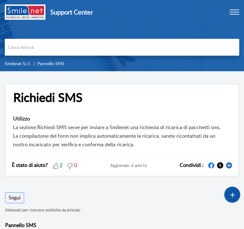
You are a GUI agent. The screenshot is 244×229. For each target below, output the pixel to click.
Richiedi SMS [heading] (47, 98)
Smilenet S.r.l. (17, 63)
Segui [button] (15, 197)
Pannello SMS (50, 63)
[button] (55, 165)
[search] (122, 47)
